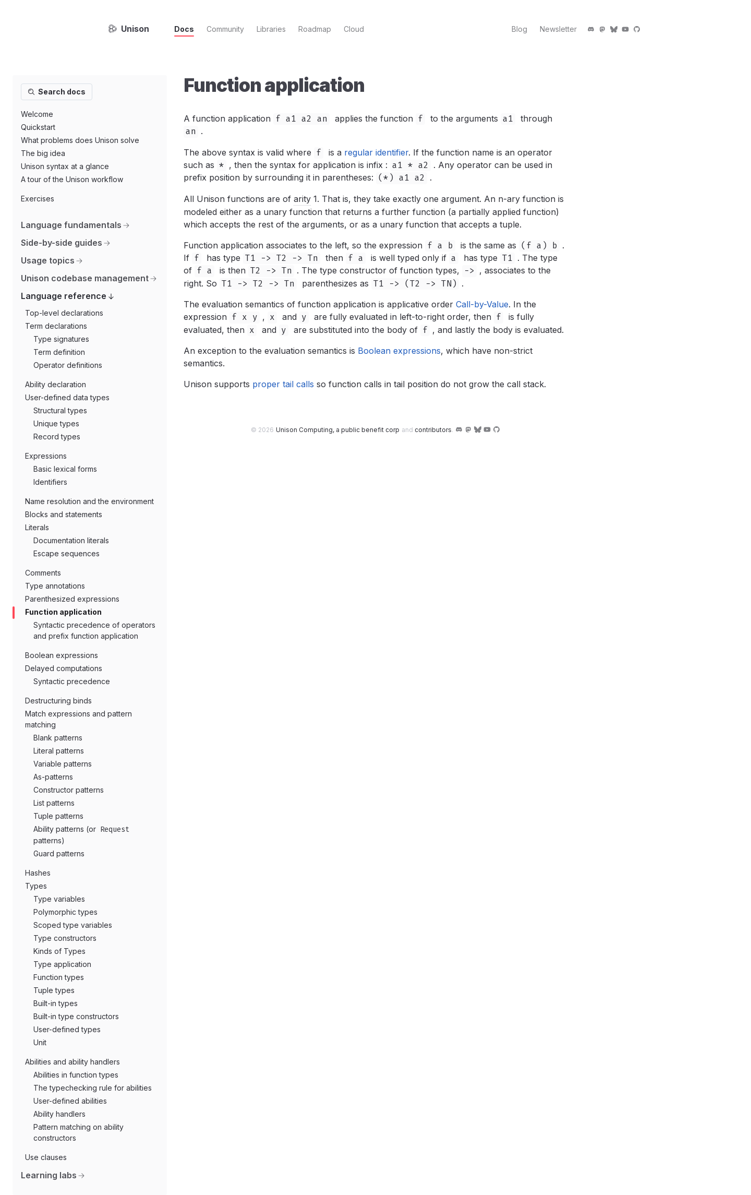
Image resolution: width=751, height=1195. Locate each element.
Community (225, 29)
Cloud (354, 29)
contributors (433, 430)
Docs (184, 29)
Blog (519, 29)
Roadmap (314, 29)
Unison (128, 28)
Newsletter (558, 29)
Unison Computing (337, 430)
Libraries (271, 29)
